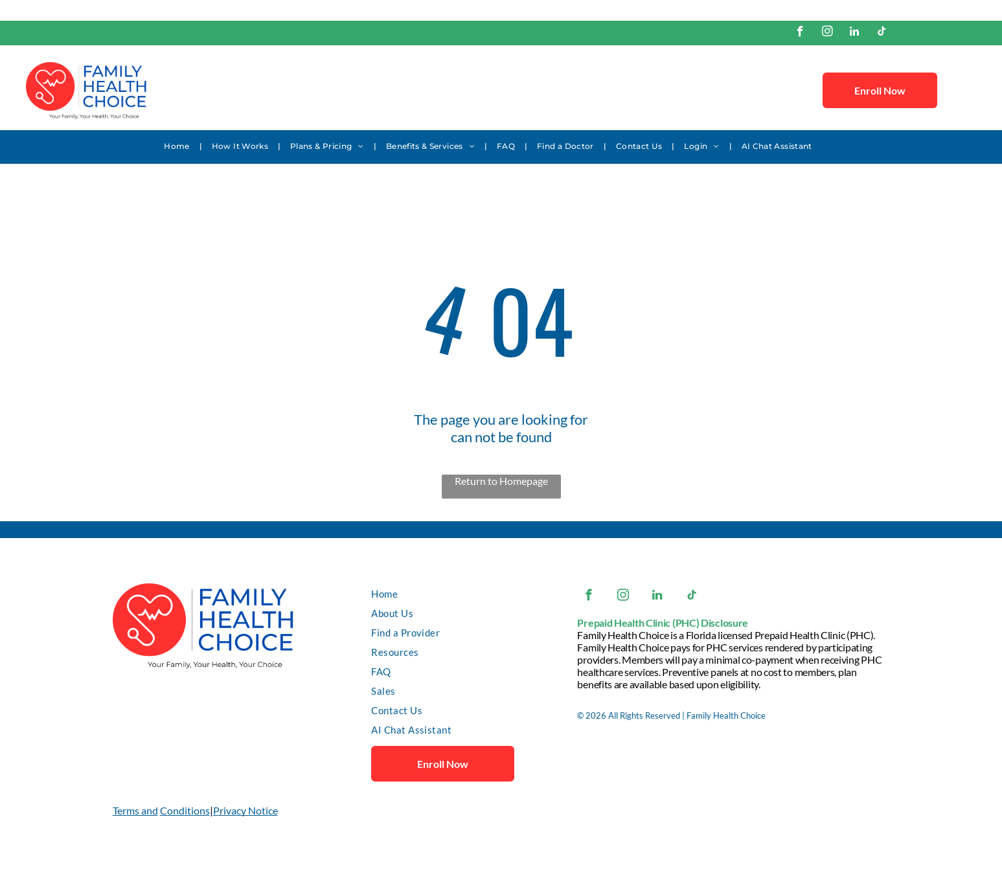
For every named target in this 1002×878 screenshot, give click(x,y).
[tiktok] (882, 33)
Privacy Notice (245, 810)
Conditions (185, 810)
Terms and (135, 810)
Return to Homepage (501, 481)
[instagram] (827, 33)
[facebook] (800, 33)
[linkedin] (855, 33)
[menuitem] (177, 146)
